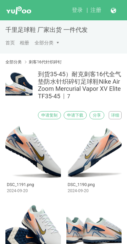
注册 (95, 10)
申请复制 (49, 115)
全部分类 (44, 42)
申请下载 (75, 115)
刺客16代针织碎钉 (45, 62)
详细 (115, 115)
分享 (97, 115)
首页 (10, 42)
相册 (24, 42)
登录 (77, 10)
